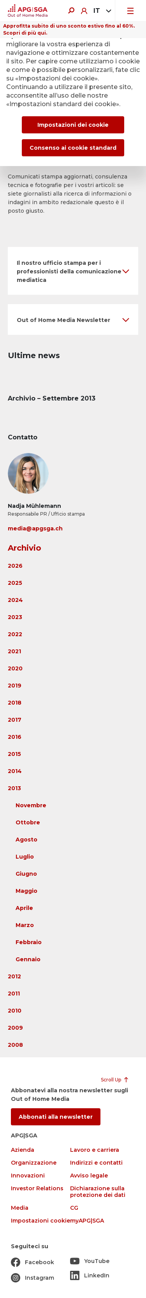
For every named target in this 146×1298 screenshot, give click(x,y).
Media (19, 1208)
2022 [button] (15, 634)
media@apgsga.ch (35, 528)
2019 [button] (14, 685)
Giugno (26, 873)
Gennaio (28, 959)
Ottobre (28, 822)
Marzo (25, 925)
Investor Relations (37, 1188)
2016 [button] (14, 736)
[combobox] (101, 11)
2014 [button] (15, 771)
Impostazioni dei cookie (73, 124)
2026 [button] (15, 565)
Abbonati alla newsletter (56, 1116)
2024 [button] (15, 600)
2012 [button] (14, 976)
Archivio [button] (24, 548)
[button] (73, 271)
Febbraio (29, 942)
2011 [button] (14, 993)
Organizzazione (33, 1163)
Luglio (25, 856)
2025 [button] (15, 582)
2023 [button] (15, 617)
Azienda (22, 1150)
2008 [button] (15, 1044)
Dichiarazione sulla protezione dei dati (97, 1191)
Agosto (26, 839)
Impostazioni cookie (40, 1221)
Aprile (24, 907)
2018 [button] (14, 702)
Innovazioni (28, 1175)
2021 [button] (14, 651)
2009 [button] (15, 1027)
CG (74, 1208)
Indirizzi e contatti (96, 1163)
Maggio (26, 890)
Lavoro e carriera (94, 1150)
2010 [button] (14, 1010)
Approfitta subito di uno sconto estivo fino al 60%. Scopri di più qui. (69, 29)
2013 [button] (14, 788)
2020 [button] (15, 668)
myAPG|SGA (87, 1221)
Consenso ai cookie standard (73, 147)
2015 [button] (14, 753)
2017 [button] (14, 719)
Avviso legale (89, 1175)
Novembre (31, 805)
